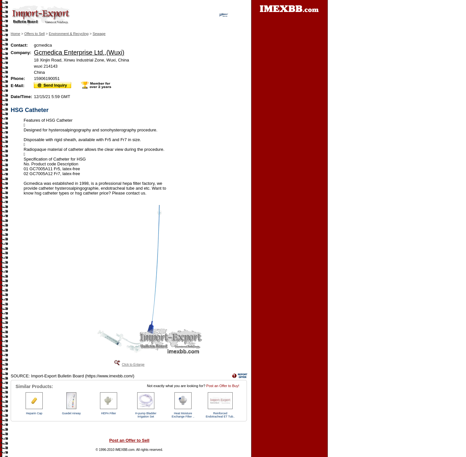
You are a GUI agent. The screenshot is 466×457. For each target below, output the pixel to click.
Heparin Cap (34, 413)
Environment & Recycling (69, 34)
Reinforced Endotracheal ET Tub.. (220, 415)
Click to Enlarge (133, 364)
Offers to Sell (34, 34)
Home (15, 34)
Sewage (99, 34)
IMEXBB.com (124, 449)
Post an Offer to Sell (129, 440)
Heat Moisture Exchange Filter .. (183, 415)
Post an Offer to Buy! (222, 386)
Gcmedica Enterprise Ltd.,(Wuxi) (79, 52)
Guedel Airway (71, 413)
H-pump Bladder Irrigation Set (146, 415)
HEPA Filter (108, 413)
